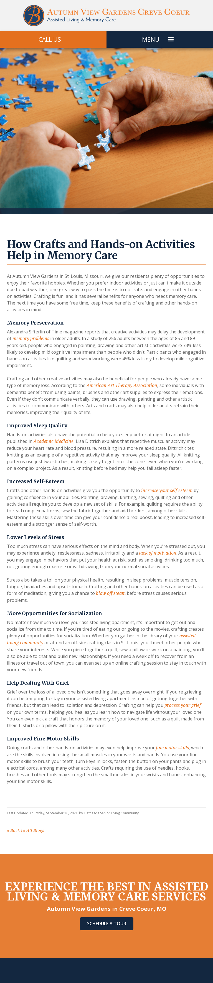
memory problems (30, 338)
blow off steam (110, 593)
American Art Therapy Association (121, 385)
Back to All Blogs (25, 830)
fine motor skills (172, 747)
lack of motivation (157, 553)
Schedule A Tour (106, 923)
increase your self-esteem (166, 490)
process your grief (182, 705)
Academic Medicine (52, 441)
